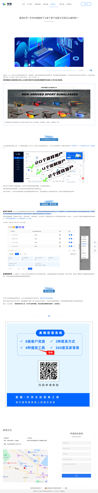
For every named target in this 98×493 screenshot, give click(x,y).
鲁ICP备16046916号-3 (36, 488)
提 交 (76, 475)
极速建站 (62, 491)
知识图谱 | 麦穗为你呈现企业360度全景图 (14, 222)
